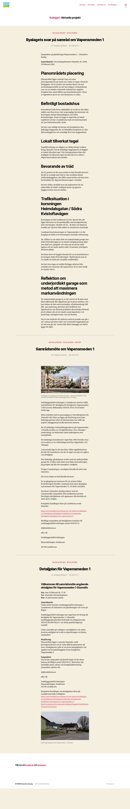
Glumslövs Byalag (27, 804)
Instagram (42, 785)
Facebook (29, 785)
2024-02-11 (75, 593)
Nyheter (79, 351)
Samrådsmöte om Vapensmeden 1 (65, 360)
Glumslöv (83, 6)
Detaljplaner (72, 35)
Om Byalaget (112, 6)
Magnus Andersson (61, 54)
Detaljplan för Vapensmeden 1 (65, 586)
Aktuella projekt (59, 35)
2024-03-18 (75, 54)
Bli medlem (91, 6)
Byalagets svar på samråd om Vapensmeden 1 (65, 45)
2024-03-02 (75, 370)
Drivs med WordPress (43, 804)
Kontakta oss (101, 6)
